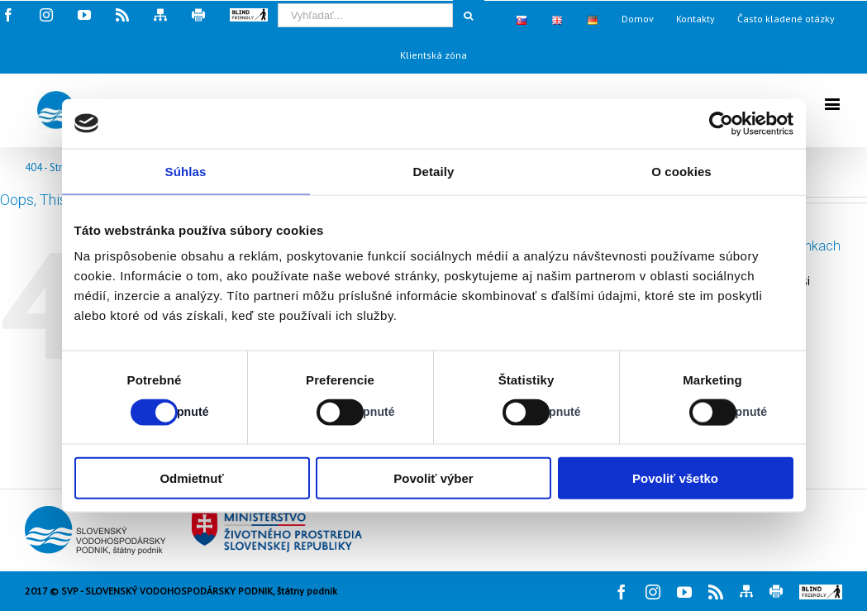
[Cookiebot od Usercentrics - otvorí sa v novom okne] (721, 123)
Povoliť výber (433, 478)
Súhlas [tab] (186, 171)
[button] (820, 592)
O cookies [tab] (681, 171)
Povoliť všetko (675, 478)
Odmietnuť (191, 478)
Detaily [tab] (434, 171)
